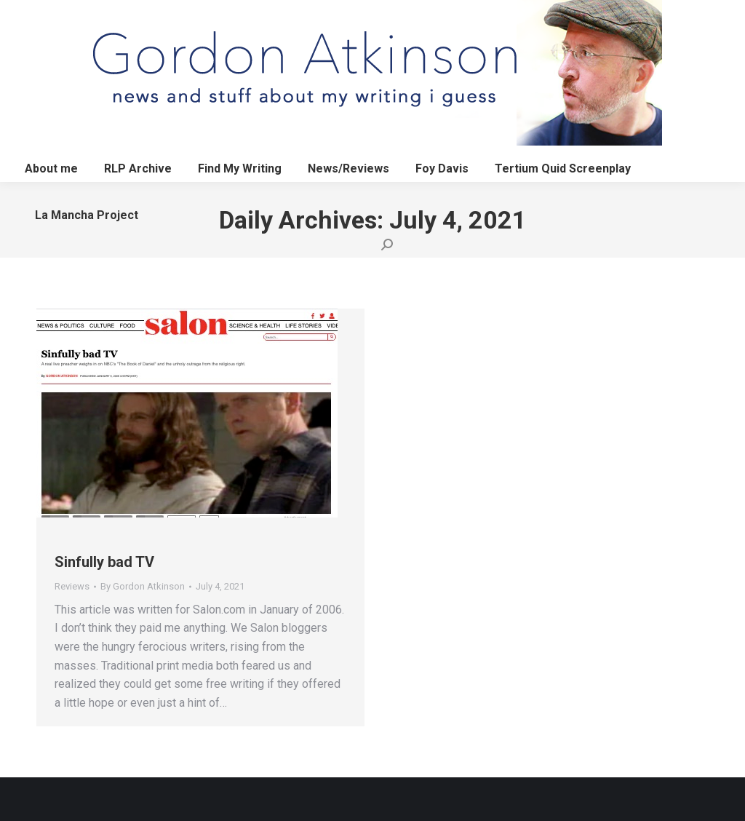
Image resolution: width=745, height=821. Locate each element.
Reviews (72, 586)
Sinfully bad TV (104, 562)
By (142, 586)
